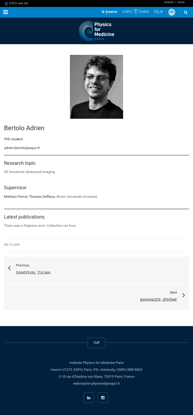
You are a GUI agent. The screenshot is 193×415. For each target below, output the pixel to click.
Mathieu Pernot (16, 197)
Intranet (169, 2)
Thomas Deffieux (42, 197)
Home (181, 2)
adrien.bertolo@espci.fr (22, 148)
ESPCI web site (16, 3)
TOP (96, 343)
